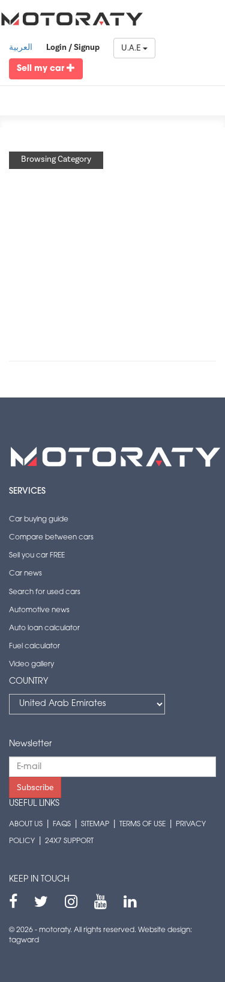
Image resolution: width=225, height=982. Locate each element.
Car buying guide (38, 519)
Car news (25, 573)
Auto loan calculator (44, 628)
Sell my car (46, 68)
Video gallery (31, 664)
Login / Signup (73, 47)
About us (26, 824)
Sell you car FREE (37, 555)
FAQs (62, 824)
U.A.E (134, 48)
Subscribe (35, 787)
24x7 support (69, 841)
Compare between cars (51, 537)
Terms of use (142, 824)
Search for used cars (44, 592)
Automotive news (39, 610)
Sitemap (95, 824)
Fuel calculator (34, 646)
